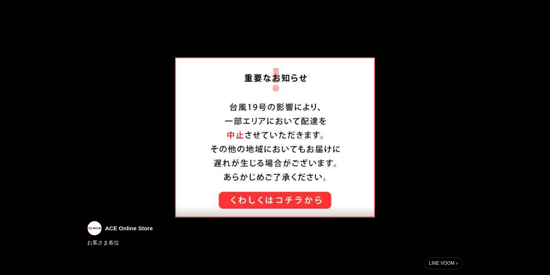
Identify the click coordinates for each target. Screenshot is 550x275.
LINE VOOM (442, 263)
